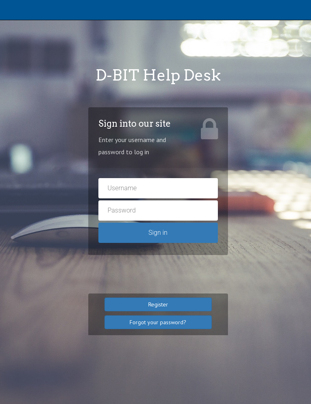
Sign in (157, 232)
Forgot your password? (158, 322)
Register (158, 304)
